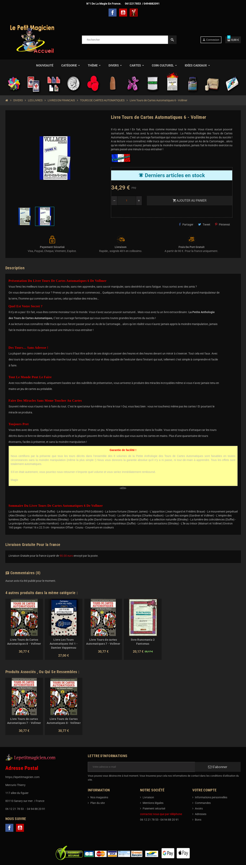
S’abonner (217, 767)
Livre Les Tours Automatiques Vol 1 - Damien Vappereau (64, 643)
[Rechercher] (129, 39)
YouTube (123, 13)
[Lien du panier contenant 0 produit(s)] (233, 39)
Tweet (204, 224)
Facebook (113, 13)
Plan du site (97, 802)
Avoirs (199, 808)
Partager (186, 224)
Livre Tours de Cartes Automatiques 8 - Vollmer (24, 641)
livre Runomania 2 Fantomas (143, 641)
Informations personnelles (211, 797)
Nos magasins (99, 797)
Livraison (148, 797)
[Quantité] (126, 200)
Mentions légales (153, 802)
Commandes (203, 802)
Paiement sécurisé (154, 808)
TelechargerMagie (134, 13)
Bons (198, 819)
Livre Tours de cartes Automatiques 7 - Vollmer (103, 641)
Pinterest (222, 224)
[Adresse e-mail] (141, 767)
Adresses (200, 814)
